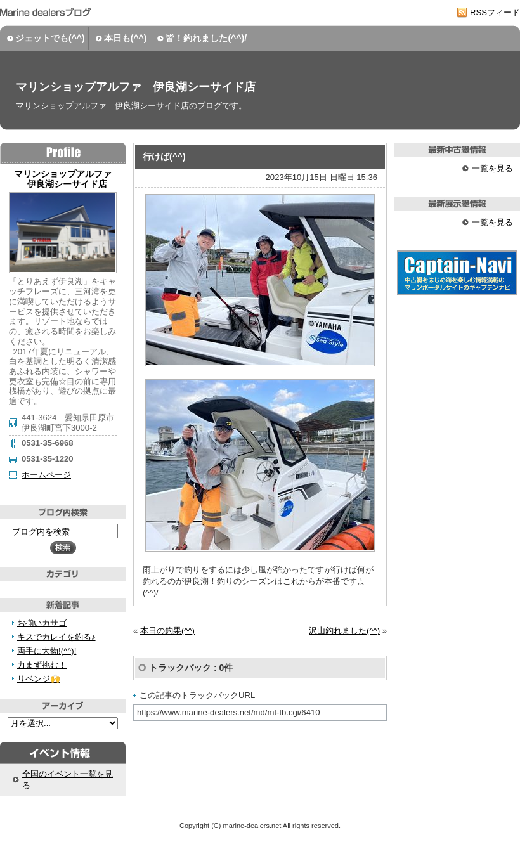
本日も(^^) (125, 38)
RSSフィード (495, 12)
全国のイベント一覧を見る (67, 779)
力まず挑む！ (42, 665)
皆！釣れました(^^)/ (206, 38)
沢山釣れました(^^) (344, 630)
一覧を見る (492, 168)
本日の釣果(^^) (167, 630)
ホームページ (46, 474)
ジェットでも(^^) (50, 38)
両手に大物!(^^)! (46, 651)
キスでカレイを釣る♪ (56, 637)
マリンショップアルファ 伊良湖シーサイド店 (136, 87)
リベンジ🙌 (38, 679)
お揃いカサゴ (42, 623)
